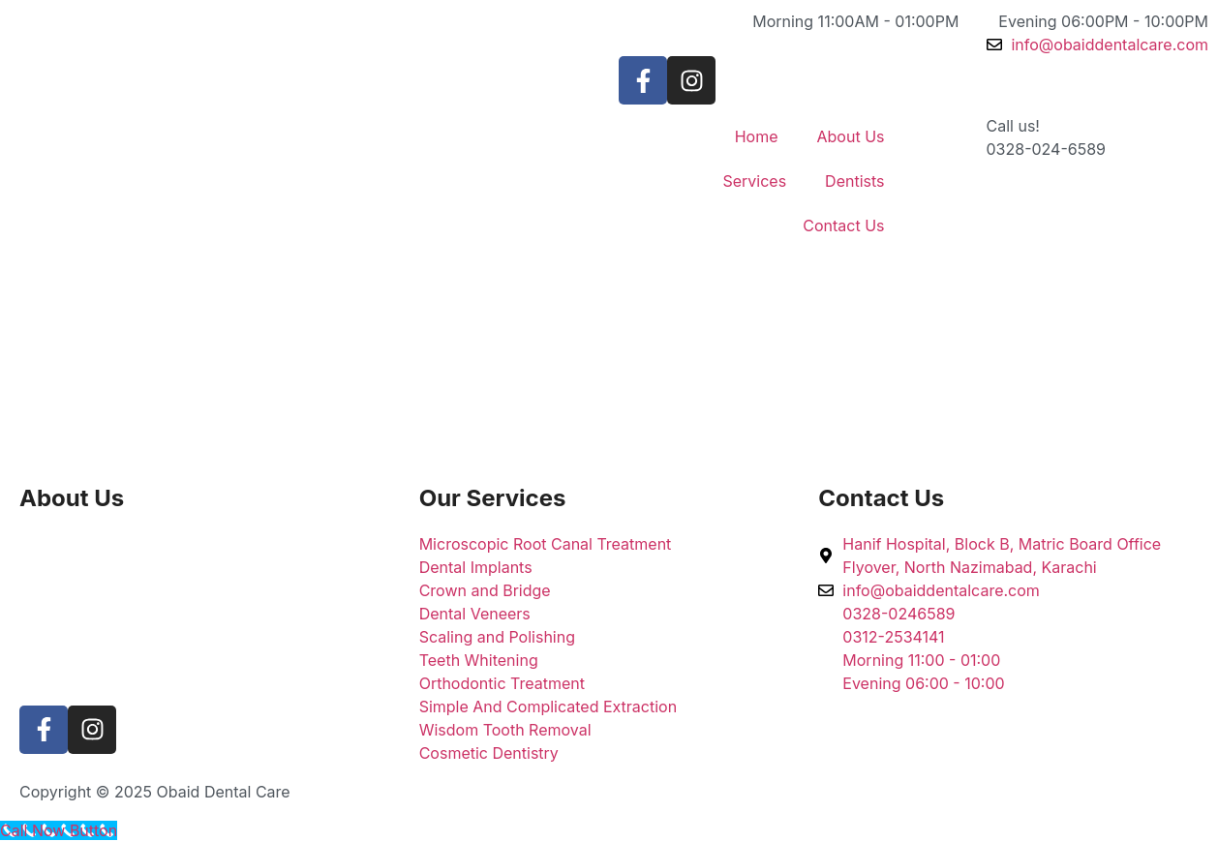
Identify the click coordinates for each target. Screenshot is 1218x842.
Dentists (854, 181)
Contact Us (843, 225)
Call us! (1013, 125)
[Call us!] (948, 138)
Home (756, 136)
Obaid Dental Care (223, 791)
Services (754, 181)
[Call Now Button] (58, 830)
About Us (851, 136)
